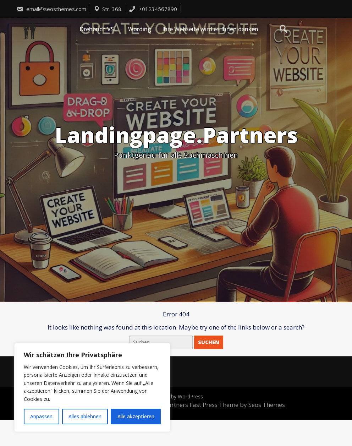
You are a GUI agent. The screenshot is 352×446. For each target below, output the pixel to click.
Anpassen (41, 416)
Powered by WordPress (176, 396)
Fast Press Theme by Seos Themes (237, 405)
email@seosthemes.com (51, 8)
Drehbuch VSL (98, 29)
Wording (139, 29)
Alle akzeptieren (135, 416)
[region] (92, 387)
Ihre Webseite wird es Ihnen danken (210, 29)
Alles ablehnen (84, 416)
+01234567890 (152, 8)
